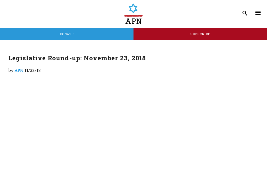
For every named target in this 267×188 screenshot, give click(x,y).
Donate (67, 34)
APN (19, 70)
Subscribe (200, 34)
